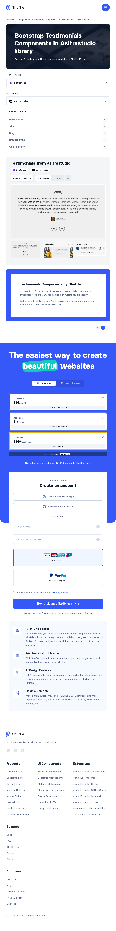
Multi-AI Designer (76, 637)
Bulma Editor (13, 783)
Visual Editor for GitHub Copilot (90, 790)
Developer (44, 383)
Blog (8, 885)
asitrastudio (58, 163)
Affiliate (10, 859)
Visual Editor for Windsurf (87, 796)
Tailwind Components (49, 771)
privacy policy (60, 592)
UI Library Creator (54, 637)
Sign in (88, 613)
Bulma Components (49, 796)
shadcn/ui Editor (15, 808)
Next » (27, 178)
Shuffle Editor (33, 637)
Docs (9, 834)
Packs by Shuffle (47, 802)
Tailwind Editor (14, 771)
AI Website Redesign (18, 814)
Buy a (58, 603)
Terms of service (15, 891)
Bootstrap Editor (15, 777)
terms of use (40, 592)
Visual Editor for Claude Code (89, 771)
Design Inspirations (48, 808)
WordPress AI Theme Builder (89, 808)
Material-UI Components (51, 783)
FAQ (8, 840)
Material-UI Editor (16, 790)
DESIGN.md (12, 846)
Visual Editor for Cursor (85, 783)
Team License (70, 383)
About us (11, 879)
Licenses (11, 903)
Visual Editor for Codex (85, 777)
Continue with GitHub (58, 506)
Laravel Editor (14, 802)
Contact (10, 853)
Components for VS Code (87, 814)
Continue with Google (58, 496)
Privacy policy (14, 897)
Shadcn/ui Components (51, 790)
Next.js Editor (13, 796)
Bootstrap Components (50, 777)
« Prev (16, 178)
